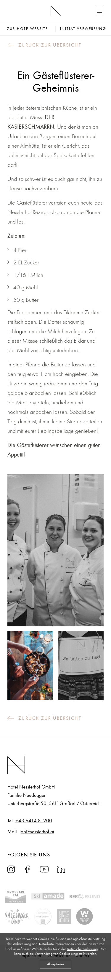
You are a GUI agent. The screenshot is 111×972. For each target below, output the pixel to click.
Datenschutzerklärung (82, 949)
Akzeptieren (55, 964)
